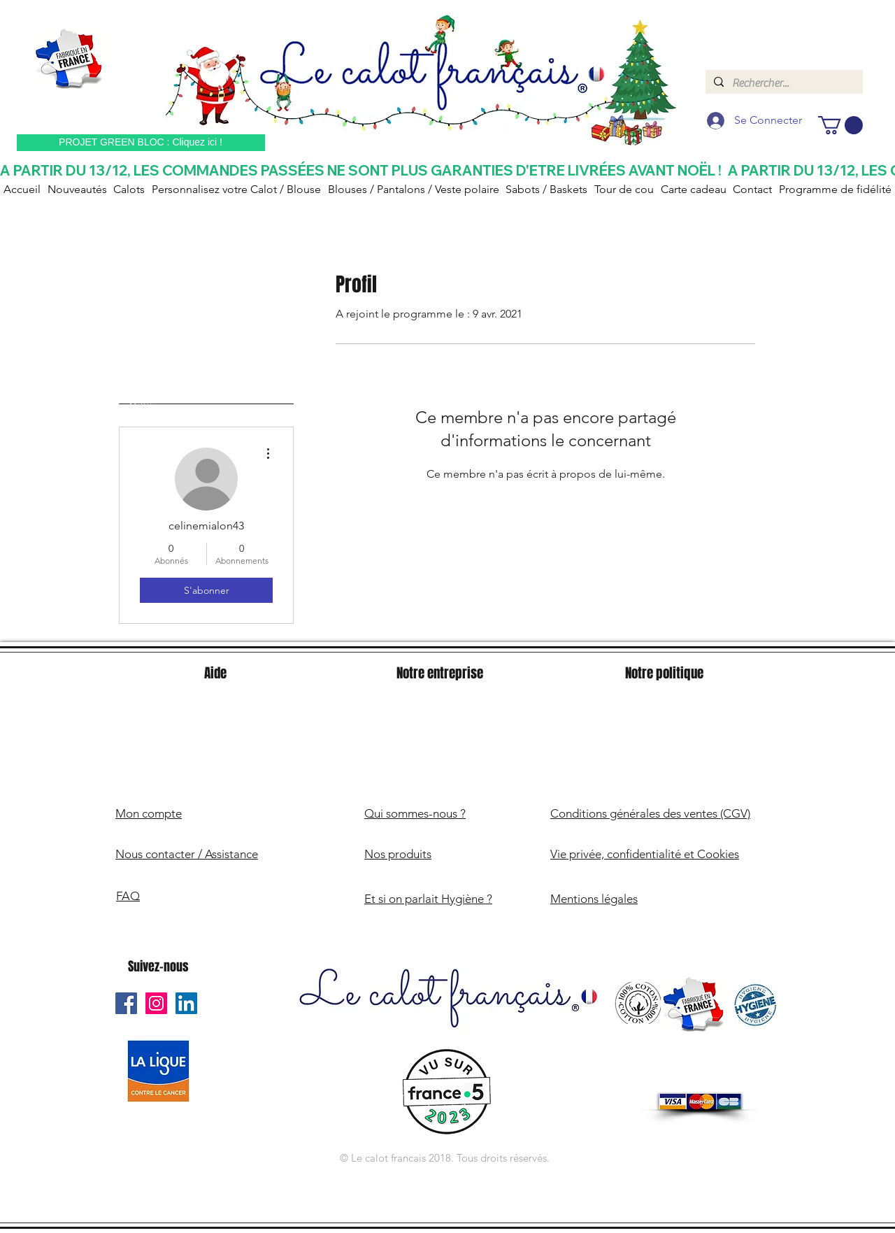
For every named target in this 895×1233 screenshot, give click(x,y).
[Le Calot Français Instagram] (156, 1003)
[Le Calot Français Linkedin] (186, 1003)
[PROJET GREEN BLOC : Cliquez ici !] (141, 142)
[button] (840, 125)
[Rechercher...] (782, 83)
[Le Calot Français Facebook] (126, 1003)
